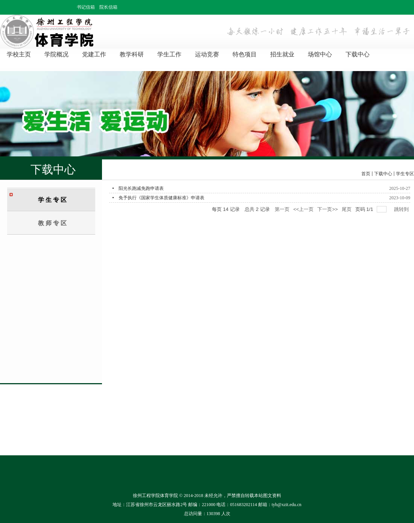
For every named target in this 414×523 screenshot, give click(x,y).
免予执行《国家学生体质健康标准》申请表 (161, 197)
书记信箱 (86, 7)
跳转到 (402, 209)
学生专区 (405, 173)
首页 (365, 173)
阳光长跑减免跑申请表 (141, 188)
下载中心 (383, 173)
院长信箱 (108, 7)
